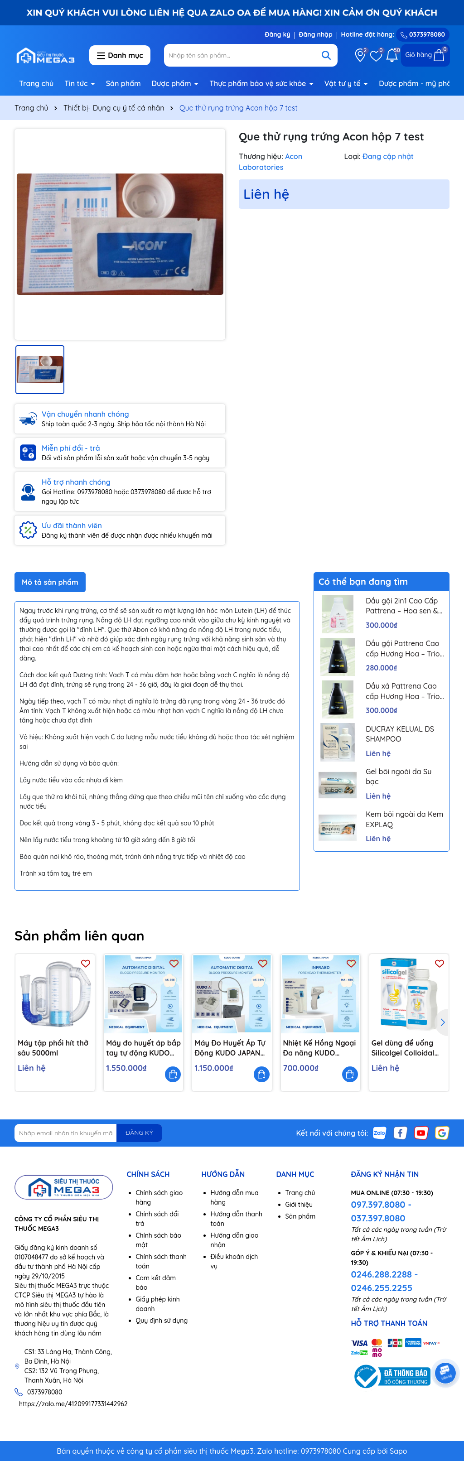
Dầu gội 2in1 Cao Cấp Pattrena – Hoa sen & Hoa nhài (402, 606)
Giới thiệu (299, 1205)
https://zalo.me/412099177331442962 (73, 1404)
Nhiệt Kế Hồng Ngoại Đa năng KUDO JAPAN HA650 (319, 1048)
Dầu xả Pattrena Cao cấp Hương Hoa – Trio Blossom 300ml (403, 691)
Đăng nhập (316, 34)
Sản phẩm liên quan (79, 935)
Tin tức (77, 83)
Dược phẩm (172, 83)
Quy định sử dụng (162, 1320)
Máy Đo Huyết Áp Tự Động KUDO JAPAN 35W (229, 1048)
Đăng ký (277, 34)
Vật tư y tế (343, 83)
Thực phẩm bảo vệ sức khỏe (258, 83)
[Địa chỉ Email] (88, 1133)
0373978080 (423, 34)
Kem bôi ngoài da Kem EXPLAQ (404, 819)
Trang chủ (36, 83)
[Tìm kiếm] (326, 55)
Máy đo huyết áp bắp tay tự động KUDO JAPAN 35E (143, 1048)
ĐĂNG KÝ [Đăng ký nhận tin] (139, 1132)
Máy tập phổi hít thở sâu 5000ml (53, 1047)
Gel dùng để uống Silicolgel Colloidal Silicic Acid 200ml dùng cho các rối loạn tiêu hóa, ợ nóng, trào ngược (403, 1048)
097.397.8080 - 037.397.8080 (381, 1211)
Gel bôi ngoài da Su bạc (398, 776)
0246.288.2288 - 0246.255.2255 (384, 1280)
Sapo (398, 1451)
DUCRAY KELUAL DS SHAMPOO (400, 733)
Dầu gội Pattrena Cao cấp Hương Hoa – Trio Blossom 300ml (403, 649)
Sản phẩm (123, 83)
